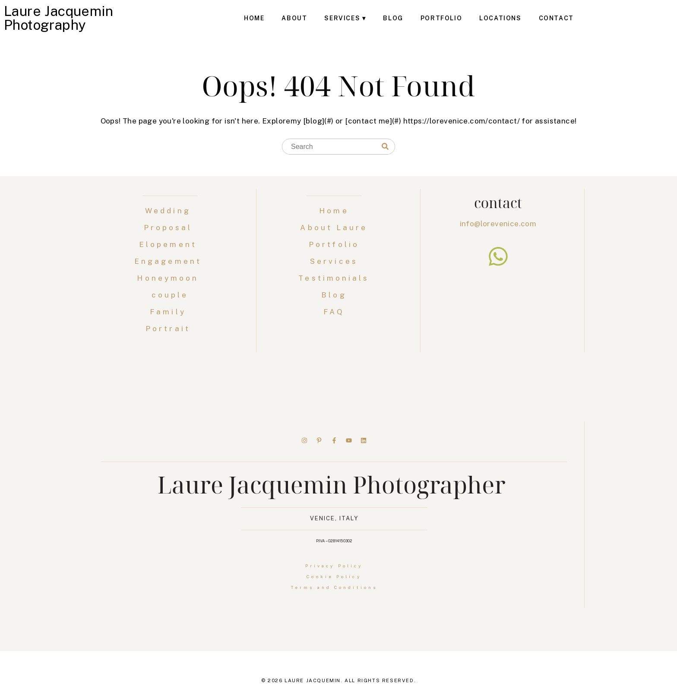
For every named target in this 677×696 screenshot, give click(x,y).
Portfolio (441, 18)
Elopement (170, 244)
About (294, 18)
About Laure (333, 227)
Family (170, 311)
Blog (393, 18)
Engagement (170, 261)
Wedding (170, 210)
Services (342, 18)
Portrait (170, 328)
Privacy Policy (334, 565)
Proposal (170, 227)
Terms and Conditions (334, 587)
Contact (556, 18)
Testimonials (333, 278)
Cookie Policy (334, 576)
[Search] (385, 147)
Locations (500, 18)
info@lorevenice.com (498, 223)
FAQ (333, 311)
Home (254, 18)
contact (498, 202)
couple (170, 295)
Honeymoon (169, 278)
